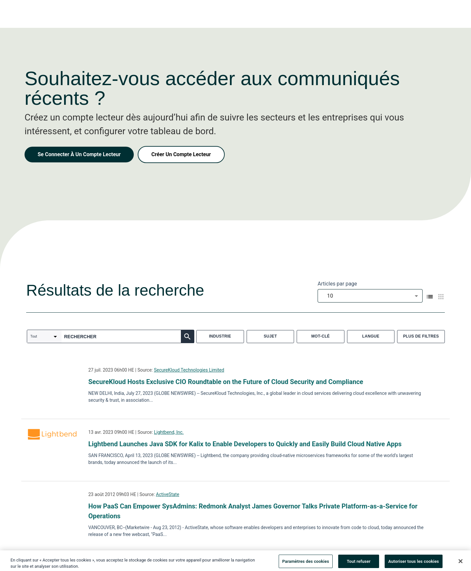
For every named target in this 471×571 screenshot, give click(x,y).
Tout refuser (359, 563)
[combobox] (370, 296)
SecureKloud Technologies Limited (189, 370)
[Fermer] (460, 563)
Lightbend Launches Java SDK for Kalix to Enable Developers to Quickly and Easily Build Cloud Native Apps (245, 444)
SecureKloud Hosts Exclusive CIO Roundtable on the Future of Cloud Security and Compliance (225, 382)
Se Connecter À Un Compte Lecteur (79, 154)
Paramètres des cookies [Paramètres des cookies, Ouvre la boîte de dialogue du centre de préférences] (305, 563)
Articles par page (337, 284)
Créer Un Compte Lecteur (181, 154)
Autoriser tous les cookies (413, 563)
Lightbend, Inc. (169, 432)
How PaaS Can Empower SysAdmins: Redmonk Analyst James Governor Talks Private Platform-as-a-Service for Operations (252, 511)
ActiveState (167, 494)
